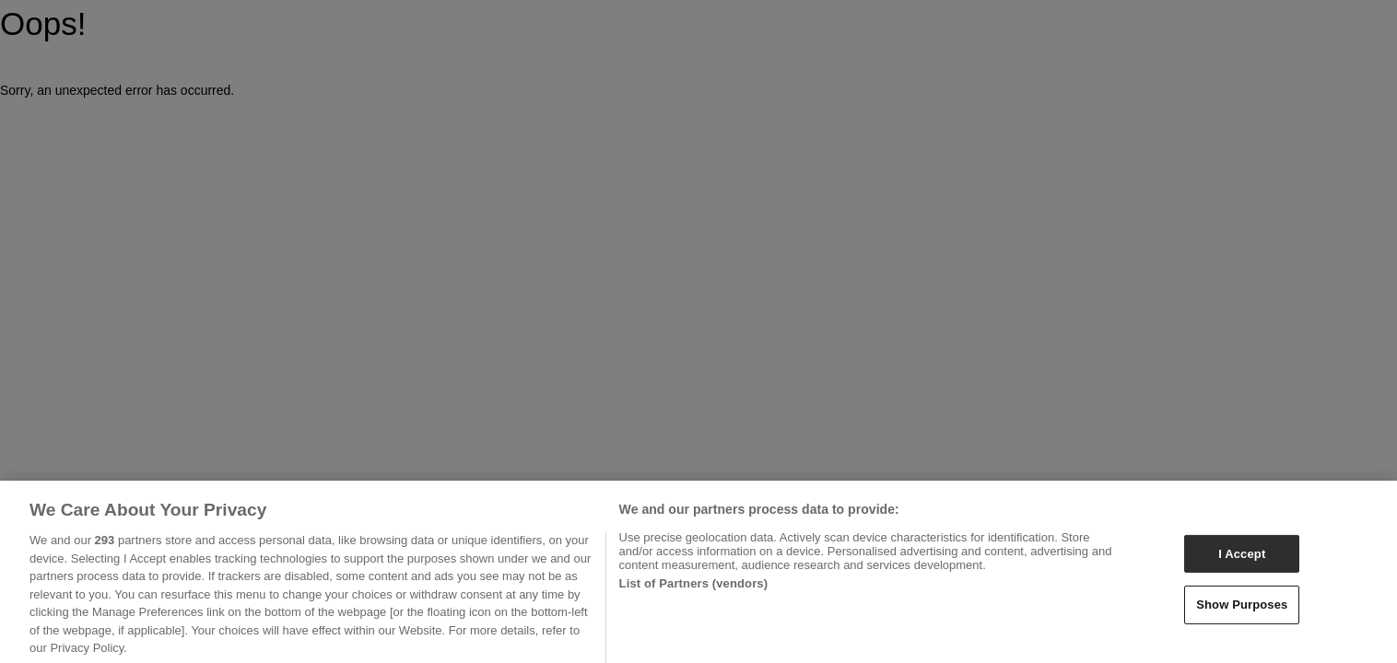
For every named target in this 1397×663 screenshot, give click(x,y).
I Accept (1241, 558)
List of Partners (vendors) (694, 589)
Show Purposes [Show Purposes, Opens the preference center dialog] (1241, 610)
